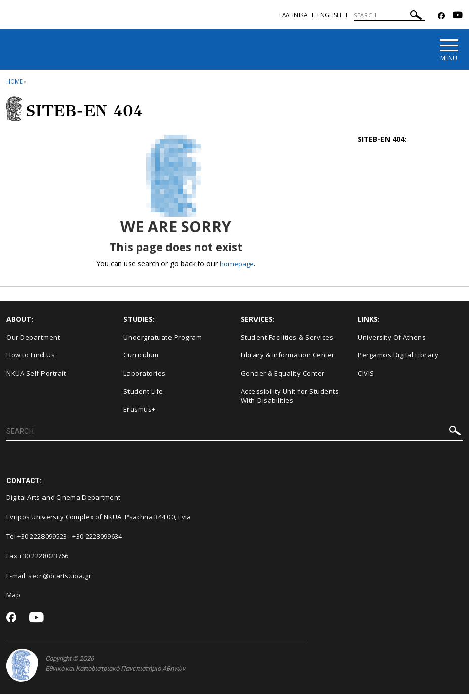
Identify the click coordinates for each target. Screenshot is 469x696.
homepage (237, 265)
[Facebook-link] (441, 16)
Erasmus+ (139, 410)
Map (13, 596)
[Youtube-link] (458, 16)
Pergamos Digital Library (398, 356)
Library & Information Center (288, 356)
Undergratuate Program (162, 338)
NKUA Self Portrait (36, 374)
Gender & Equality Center (283, 374)
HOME (14, 83)
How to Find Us (30, 356)
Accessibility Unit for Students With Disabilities (290, 397)
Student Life (143, 392)
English (329, 15)
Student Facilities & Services (287, 338)
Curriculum (141, 356)
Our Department (33, 338)
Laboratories (144, 374)
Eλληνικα (293, 15)
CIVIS (366, 374)
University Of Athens (392, 338)
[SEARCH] (389, 15)
